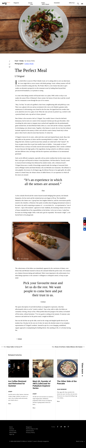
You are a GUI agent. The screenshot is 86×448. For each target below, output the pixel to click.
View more (82, 369)
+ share (19, 339)
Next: (68, 347)
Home (11, 427)
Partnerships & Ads (32, 429)
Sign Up (11, 434)
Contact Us (12, 430)
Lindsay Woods (29, 63)
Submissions (30, 430)
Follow (43, 3)
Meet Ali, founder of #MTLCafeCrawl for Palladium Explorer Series (42, 384)
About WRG (12, 432)
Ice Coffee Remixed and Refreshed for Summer (17, 383)
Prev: (12, 347)
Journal (30, 3)
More (9, 403)
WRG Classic (45, 4)
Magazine (16, 3)
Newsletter (57, 3)
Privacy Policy (30, 432)
